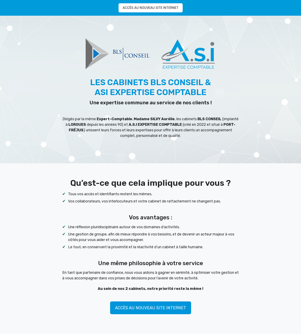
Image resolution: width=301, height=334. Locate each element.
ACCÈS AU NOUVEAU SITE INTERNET (151, 8)
